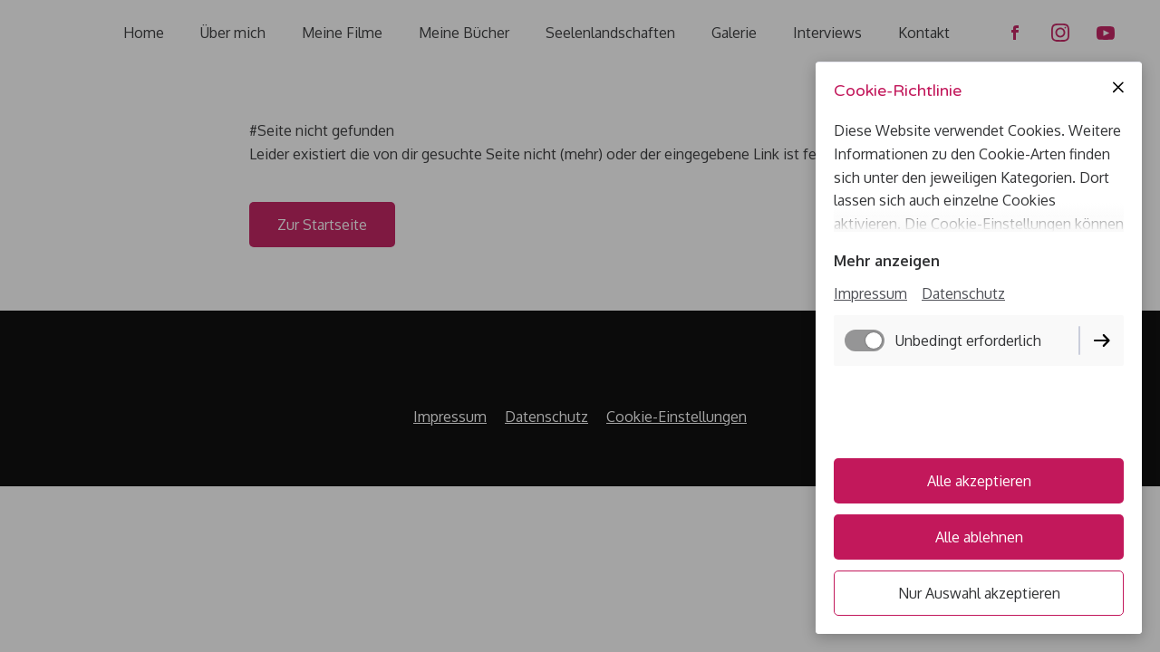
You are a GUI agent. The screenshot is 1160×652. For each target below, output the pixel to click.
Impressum (870, 293)
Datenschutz (963, 293)
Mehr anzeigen (887, 261)
